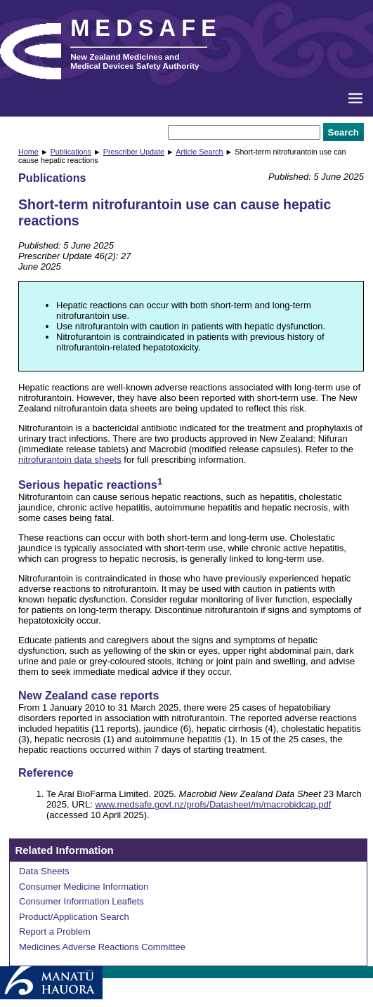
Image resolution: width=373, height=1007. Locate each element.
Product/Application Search (74, 916)
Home (28, 151)
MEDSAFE (146, 28)
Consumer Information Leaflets (81, 901)
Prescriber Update (133, 151)
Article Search (199, 151)
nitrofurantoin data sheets (70, 459)
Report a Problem (55, 931)
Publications (71, 151)
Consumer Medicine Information (83, 886)
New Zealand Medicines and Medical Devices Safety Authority (134, 61)
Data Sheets (44, 871)
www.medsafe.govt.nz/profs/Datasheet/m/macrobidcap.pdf (213, 804)
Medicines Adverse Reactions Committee (102, 947)
